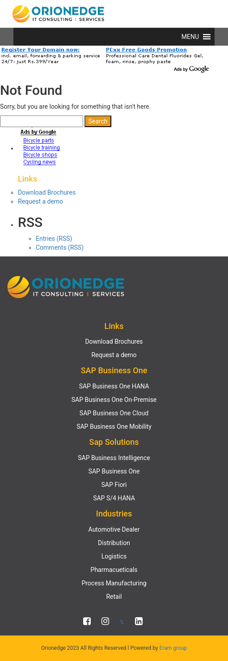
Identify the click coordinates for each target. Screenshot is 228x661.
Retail (114, 596)
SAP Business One (114, 471)
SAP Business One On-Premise (114, 399)
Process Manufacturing (113, 583)
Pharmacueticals (114, 569)
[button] (190, 37)
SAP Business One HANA (114, 386)
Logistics (114, 556)
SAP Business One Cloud (114, 413)
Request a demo (40, 201)
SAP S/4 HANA (114, 498)
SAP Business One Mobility (114, 426)
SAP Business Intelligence (114, 457)
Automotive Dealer (114, 529)
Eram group (173, 648)
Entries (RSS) (54, 238)
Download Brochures (47, 192)
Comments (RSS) (60, 247)
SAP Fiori (114, 484)
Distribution (114, 542)
